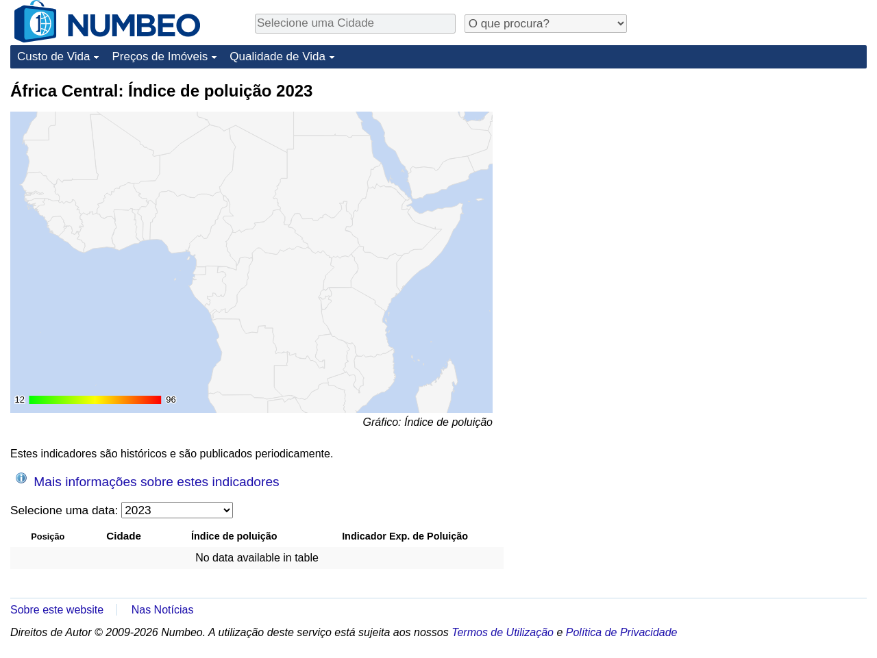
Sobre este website (56, 610)
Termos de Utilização (503, 632)
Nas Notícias (163, 610)
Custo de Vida (53, 56)
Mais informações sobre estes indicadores (148, 480)
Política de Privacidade (622, 632)
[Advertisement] (764, 165)
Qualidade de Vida (277, 56)
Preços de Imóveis (160, 56)
